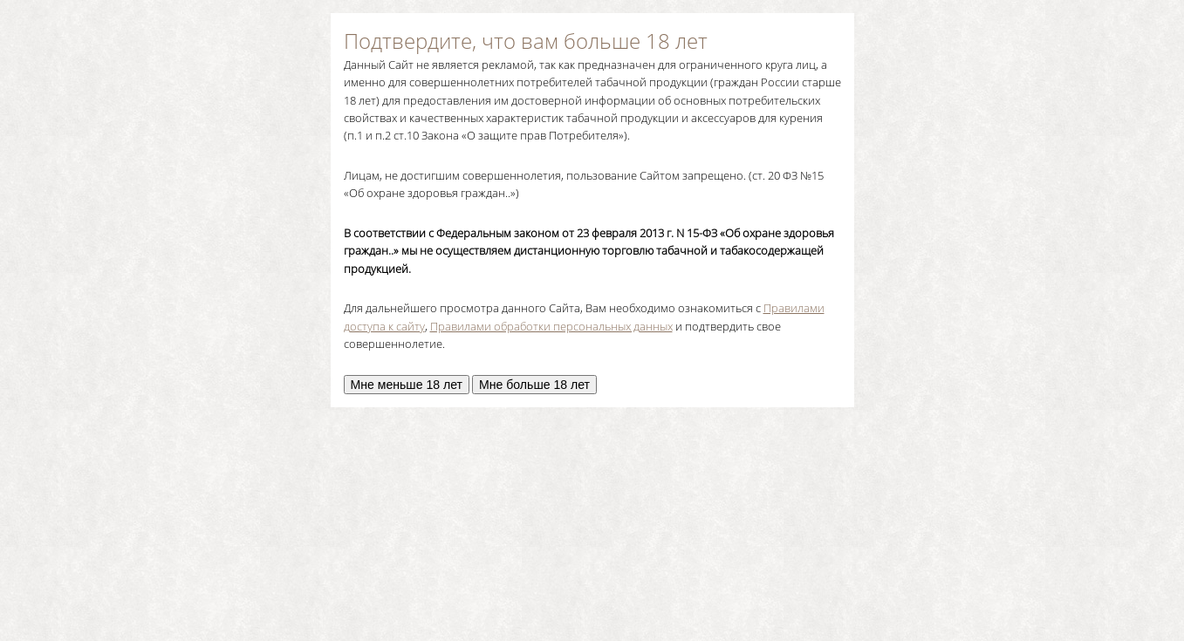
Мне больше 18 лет (534, 385)
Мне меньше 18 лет (407, 385)
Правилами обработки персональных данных (551, 326)
